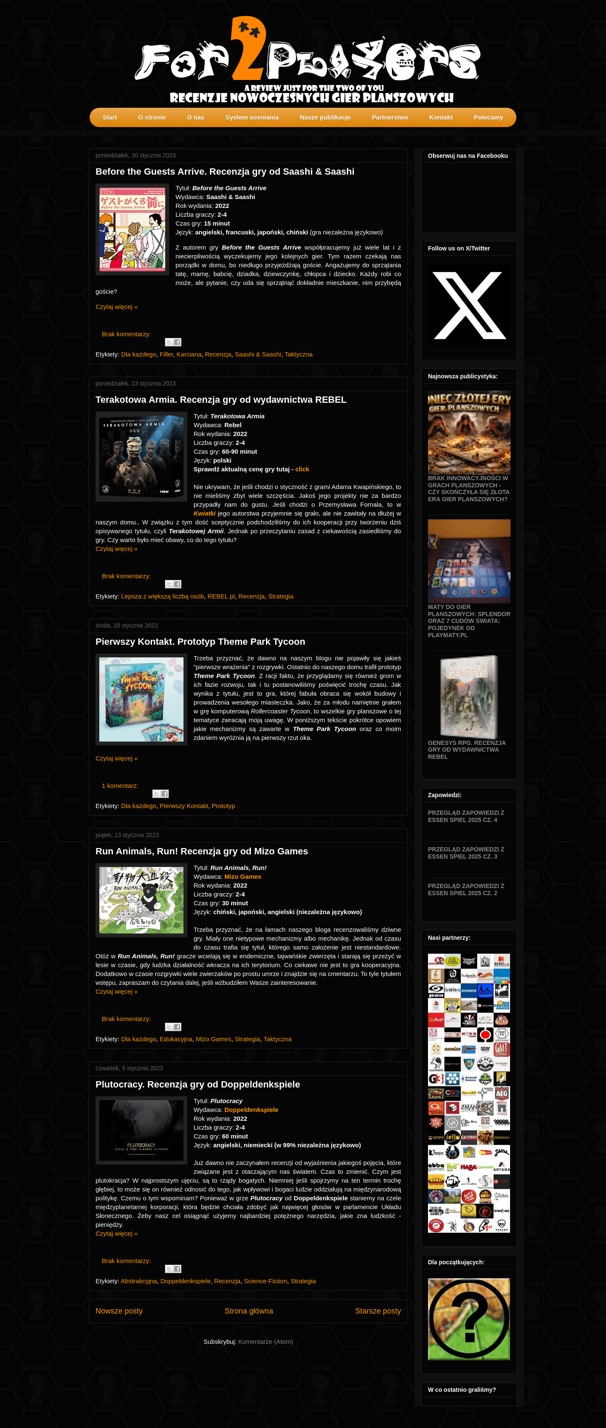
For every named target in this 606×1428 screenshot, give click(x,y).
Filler (166, 354)
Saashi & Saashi (258, 354)
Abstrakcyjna (139, 1280)
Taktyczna (298, 354)
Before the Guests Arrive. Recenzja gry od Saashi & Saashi (225, 171)
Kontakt (441, 117)
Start (110, 117)
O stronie (152, 117)
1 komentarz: (121, 785)
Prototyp (223, 805)
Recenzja (218, 354)
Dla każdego (138, 354)
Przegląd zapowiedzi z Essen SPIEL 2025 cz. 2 (466, 889)
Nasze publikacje (325, 117)
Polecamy (488, 117)
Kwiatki (206, 513)
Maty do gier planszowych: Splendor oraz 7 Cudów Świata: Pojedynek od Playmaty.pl (469, 621)
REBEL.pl (221, 596)
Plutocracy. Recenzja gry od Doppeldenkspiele (198, 1084)
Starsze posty (378, 1311)
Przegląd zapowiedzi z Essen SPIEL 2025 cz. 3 (466, 853)
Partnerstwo (390, 117)
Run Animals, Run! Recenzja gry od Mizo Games (202, 851)
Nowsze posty (119, 1311)
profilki (511, 133)
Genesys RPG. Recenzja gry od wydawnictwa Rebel (467, 750)
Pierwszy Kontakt (184, 805)
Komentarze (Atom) (265, 1341)
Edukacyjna (176, 1038)
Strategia (280, 596)
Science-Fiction (265, 1280)
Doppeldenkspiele (252, 1109)
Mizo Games (242, 876)
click (303, 469)
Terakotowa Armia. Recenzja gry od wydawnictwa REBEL (221, 399)
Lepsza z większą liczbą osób (162, 596)
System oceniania (252, 117)
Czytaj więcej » (117, 306)
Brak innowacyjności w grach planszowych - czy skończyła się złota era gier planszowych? (469, 489)
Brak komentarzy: (127, 334)
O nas (196, 117)
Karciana (189, 354)
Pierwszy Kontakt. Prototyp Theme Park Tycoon (200, 641)
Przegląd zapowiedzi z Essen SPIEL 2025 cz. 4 (466, 816)
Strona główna (249, 1311)
